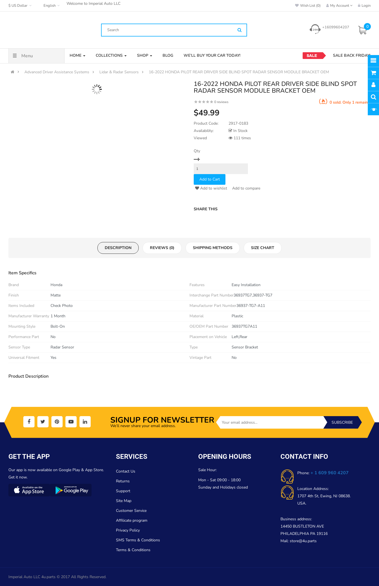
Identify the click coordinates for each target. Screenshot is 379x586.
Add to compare (245, 188)
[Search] (239, 30)
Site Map (123, 500)
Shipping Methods (212, 247)
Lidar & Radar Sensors (119, 72)
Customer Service (131, 510)
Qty (197, 151)
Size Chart (262, 247)
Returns (123, 481)
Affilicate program (131, 520)
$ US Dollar (20, 5)
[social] (29, 421)
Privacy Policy (128, 530)
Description (118, 247)
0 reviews (221, 102)
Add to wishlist (211, 188)
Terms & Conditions (133, 550)
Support (123, 491)
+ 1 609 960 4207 (329, 473)
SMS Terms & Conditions (138, 540)
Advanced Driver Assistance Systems (56, 72)
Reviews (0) (162, 247)
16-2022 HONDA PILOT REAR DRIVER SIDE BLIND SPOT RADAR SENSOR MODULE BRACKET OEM (239, 72)
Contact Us (125, 471)
